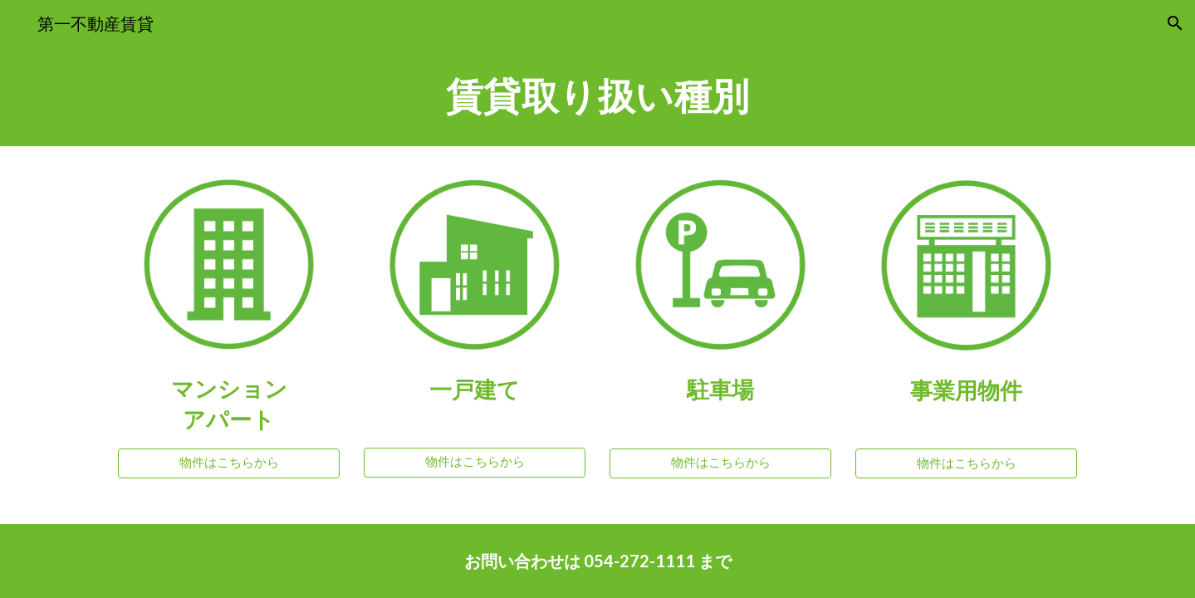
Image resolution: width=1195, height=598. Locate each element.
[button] (1175, 23)
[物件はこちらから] (228, 463)
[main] (597, 96)
